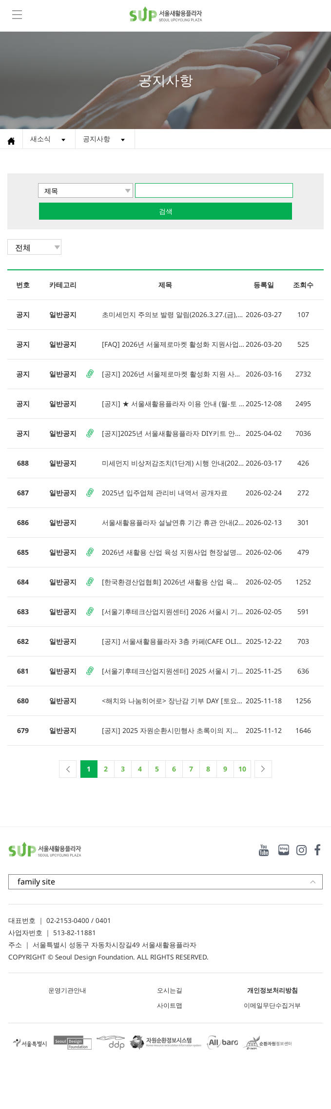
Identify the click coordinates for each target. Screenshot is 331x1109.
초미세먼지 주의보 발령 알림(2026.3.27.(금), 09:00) (173, 314)
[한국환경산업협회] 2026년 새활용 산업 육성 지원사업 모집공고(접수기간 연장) (173, 581)
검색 (166, 211)
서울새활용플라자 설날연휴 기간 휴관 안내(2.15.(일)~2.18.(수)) (173, 522)
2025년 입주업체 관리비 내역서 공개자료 (165, 492)
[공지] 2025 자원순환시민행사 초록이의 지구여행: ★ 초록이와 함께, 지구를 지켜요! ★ (173, 730)
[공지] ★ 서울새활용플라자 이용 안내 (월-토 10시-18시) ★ (173, 403)
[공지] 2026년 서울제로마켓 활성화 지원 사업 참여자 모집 (173, 373)
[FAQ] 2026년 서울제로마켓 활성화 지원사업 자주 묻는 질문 (173, 344)
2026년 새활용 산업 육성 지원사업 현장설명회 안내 (173, 552)
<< (68, 769)
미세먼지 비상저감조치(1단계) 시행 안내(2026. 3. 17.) (173, 463)
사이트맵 (169, 1005)
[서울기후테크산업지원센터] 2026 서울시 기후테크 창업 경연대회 (173, 611)
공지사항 (96, 138)
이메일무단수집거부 (272, 1005)
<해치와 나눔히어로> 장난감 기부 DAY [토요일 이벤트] (173, 700)
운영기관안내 (67, 990)
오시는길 (169, 990)
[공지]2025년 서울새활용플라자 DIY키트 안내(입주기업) (173, 433)
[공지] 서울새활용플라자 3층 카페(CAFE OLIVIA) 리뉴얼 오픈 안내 (173, 641)
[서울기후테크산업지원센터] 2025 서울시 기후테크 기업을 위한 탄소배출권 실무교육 (173, 671)
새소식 (40, 138)
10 (242, 768)
